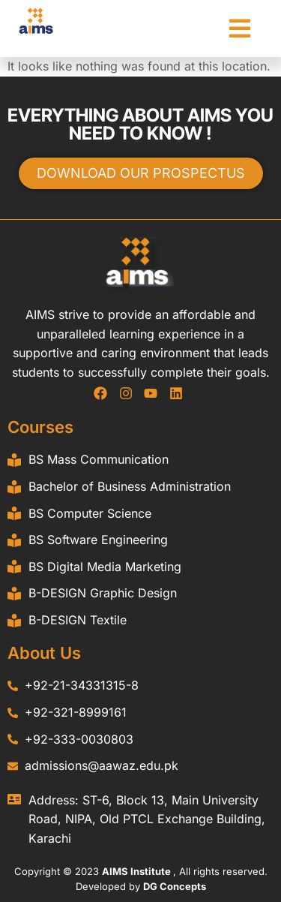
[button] (240, 28)
